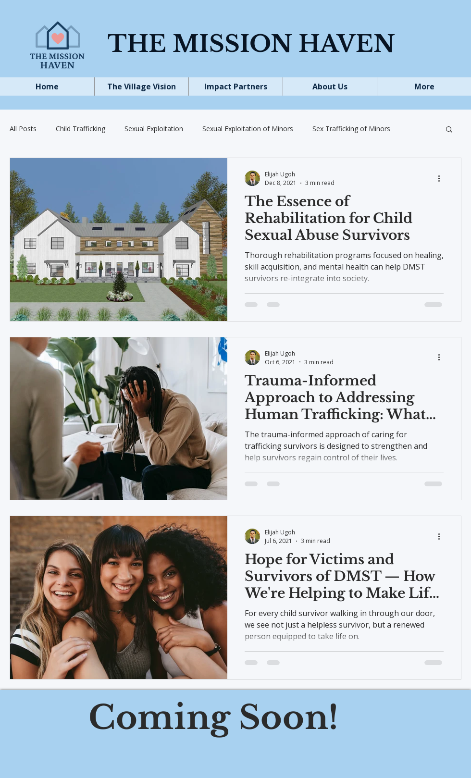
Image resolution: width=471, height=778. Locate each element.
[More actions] (442, 178)
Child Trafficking (80, 128)
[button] (449, 130)
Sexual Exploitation (153, 128)
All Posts (23, 128)
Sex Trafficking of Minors (351, 128)
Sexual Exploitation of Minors (247, 128)
